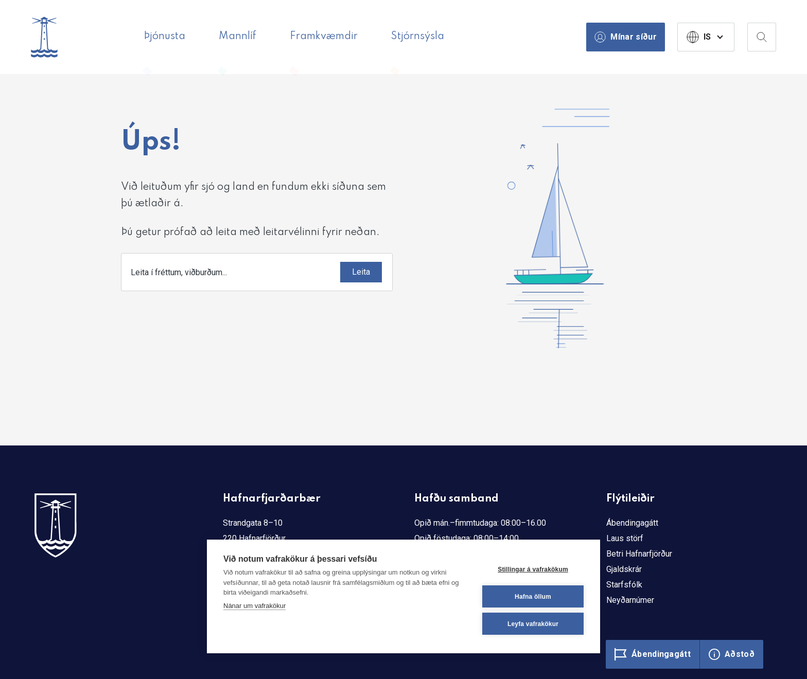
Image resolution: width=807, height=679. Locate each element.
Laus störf (624, 538)
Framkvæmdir (324, 36)
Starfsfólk (624, 584)
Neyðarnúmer (630, 600)
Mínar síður (625, 37)
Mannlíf (237, 36)
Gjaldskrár (624, 569)
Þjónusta (164, 36)
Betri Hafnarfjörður (639, 554)
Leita (361, 272)
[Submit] (361, 272)
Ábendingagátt (632, 523)
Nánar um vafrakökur (254, 606)
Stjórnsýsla (417, 36)
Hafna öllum (533, 596)
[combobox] (257, 272)
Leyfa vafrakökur (532, 624)
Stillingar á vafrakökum (533, 569)
